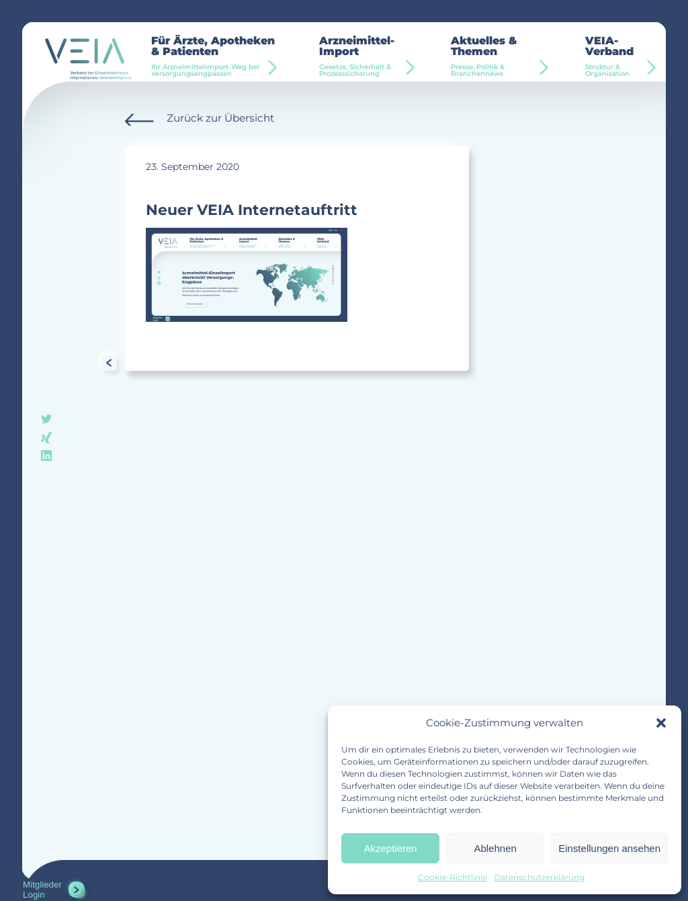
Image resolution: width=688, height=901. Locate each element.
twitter (46, 420)
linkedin (46, 456)
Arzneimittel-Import (364, 56)
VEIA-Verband (615, 56)
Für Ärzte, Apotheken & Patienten (214, 56)
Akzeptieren (390, 848)
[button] (661, 723)
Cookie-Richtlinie (452, 877)
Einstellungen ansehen (609, 848)
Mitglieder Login (42, 889)
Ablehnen (495, 848)
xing (46, 438)
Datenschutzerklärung (539, 877)
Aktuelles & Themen (497, 56)
